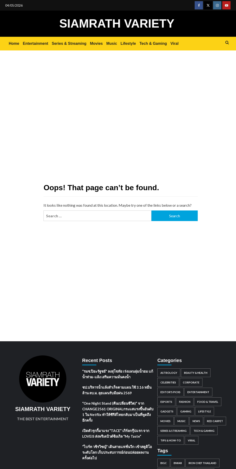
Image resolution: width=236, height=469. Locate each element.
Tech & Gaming (153, 43)
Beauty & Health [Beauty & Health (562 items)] (195, 372)
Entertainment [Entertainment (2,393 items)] (198, 392)
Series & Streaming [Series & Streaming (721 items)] (173, 430)
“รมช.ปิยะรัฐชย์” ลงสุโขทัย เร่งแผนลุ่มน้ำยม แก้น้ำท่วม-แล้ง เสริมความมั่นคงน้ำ (117, 374)
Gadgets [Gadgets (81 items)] (166, 411)
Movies (96, 43)
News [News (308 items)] (196, 421)
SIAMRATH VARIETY (116, 23)
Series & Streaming (69, 43)
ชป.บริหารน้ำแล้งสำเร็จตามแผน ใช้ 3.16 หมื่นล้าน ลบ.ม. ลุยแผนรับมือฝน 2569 (116, 390)
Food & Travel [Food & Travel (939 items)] (207, 401)
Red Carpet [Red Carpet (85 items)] (215, 421)
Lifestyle (128, 43)
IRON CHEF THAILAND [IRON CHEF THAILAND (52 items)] (202, 463)
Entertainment (35, 43)
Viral (174, 43)
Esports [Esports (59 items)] (166, 401)
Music (111, 43)
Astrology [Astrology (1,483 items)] (168, 372)
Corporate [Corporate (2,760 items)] (191, 382)
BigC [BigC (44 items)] (163, 463)
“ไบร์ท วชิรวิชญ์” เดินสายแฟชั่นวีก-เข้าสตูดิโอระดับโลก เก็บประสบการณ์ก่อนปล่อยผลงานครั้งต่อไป (117, 452)
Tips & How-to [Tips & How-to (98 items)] (170, 440)
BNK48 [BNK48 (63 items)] (178, 463)
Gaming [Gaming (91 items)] (185, 411)
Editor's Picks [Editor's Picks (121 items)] (170, 392)
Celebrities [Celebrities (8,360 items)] (168, 382)
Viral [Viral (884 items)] (191, 440)
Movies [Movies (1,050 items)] (165, 421)
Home (14, 43)
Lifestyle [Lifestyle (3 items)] (204, 411)
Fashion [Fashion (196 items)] (184, 401)
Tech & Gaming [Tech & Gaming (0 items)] (204, 430)
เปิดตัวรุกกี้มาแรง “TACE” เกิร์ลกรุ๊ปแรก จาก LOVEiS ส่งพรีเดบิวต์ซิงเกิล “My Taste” (115, 433)
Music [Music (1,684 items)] (181, 421)
